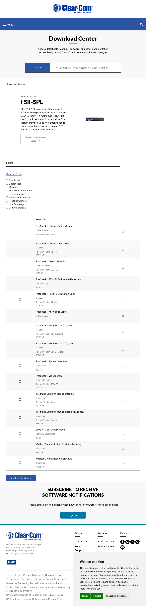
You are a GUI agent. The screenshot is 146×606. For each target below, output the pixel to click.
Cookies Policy (53, 575)
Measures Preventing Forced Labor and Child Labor (34, 583)
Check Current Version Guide (35, 139)
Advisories (27, 579)
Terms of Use (13, 575)
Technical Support (80, 548)
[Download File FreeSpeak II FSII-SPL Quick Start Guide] (123, 300)
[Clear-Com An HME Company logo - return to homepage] (24, 535)
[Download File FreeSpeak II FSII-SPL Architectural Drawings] (123, 284)
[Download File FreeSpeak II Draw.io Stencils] (123, 268)
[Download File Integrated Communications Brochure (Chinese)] (123, 418)
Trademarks (12, 579)
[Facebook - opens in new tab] (122, 541)
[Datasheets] (7, 184)
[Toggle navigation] (8, 25)
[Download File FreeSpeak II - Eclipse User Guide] (123, 250)
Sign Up (73, 515)
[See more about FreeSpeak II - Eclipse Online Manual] (123, 232)
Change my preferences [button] (116, 596)
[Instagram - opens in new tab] (137, 541)
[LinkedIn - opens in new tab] (127, 541)
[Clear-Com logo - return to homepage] (73, 8)
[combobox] (85, 68)
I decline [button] (97, 596)
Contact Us (81, 541)
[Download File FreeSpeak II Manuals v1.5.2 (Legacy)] (123, 350)
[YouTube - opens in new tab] (122, 547)
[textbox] (85, 66)
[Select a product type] (37, 68)
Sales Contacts (106, 541)
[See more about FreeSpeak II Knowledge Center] (123, 316)
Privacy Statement (33, 575)
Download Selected (19, 478)
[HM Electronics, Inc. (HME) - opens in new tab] (12, 561)
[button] (141, 24)
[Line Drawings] (7, 204)
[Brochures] (7, 180)
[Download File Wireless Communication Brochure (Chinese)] (123, 449)
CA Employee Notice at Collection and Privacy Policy (35, 599)
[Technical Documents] (7, 190)
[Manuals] (7, 187)
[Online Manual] (7, 194)
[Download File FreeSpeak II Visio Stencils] (123, 382)
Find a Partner (106, 546)
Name (39, 219)
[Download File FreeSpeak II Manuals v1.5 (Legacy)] (123, 332)
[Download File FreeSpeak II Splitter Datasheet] (123, 366)
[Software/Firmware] (7, 197)
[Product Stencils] (7, 201)
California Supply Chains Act (50, 579)
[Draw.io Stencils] (7, 207)
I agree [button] (85, 596)
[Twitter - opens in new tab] (132, 541)
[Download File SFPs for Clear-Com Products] (123, 434)
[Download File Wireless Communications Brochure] (123, 463)
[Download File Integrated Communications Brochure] (123, 400)
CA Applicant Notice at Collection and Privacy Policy (34, 594)
